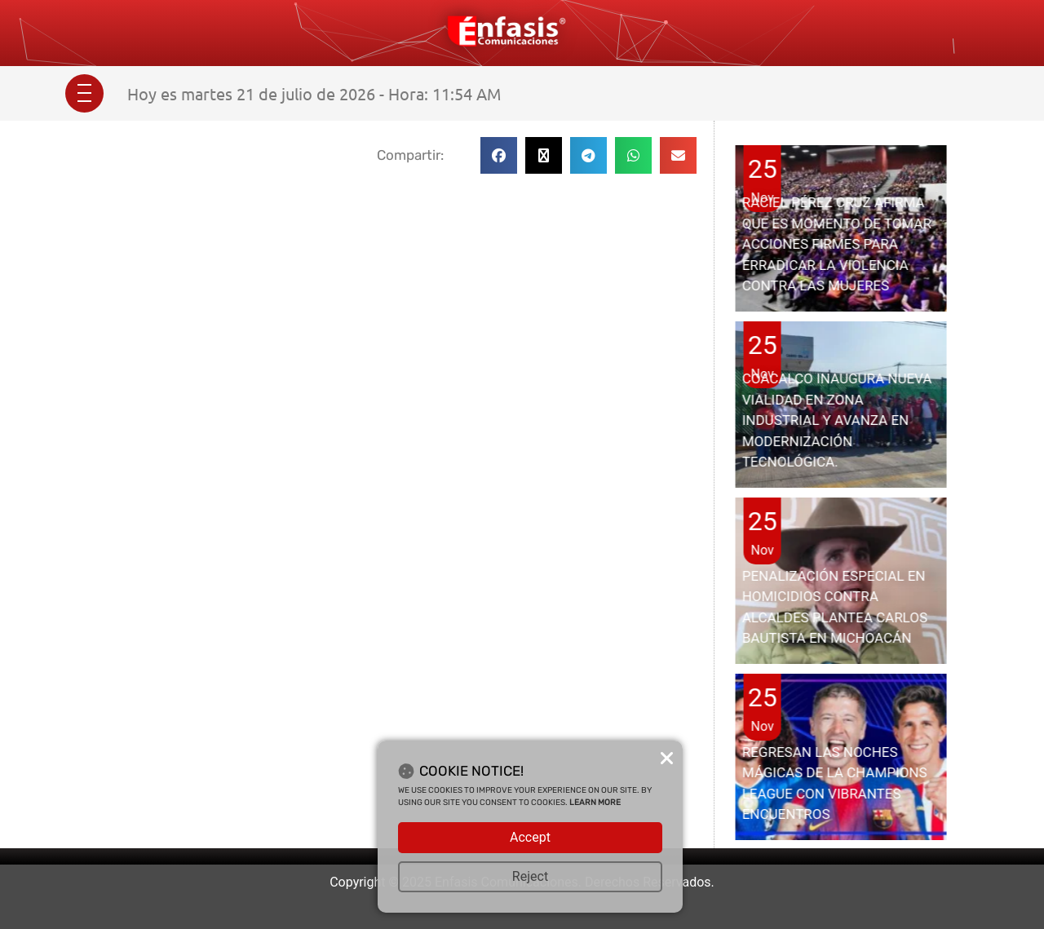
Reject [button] (530, 876)
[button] (498, 155)
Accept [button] (530, 837)
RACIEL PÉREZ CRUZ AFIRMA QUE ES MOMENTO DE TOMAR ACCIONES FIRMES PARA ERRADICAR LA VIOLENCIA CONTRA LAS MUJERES (836, 244)
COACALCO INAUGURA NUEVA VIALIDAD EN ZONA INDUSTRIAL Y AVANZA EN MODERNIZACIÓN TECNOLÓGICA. (837, 420)
